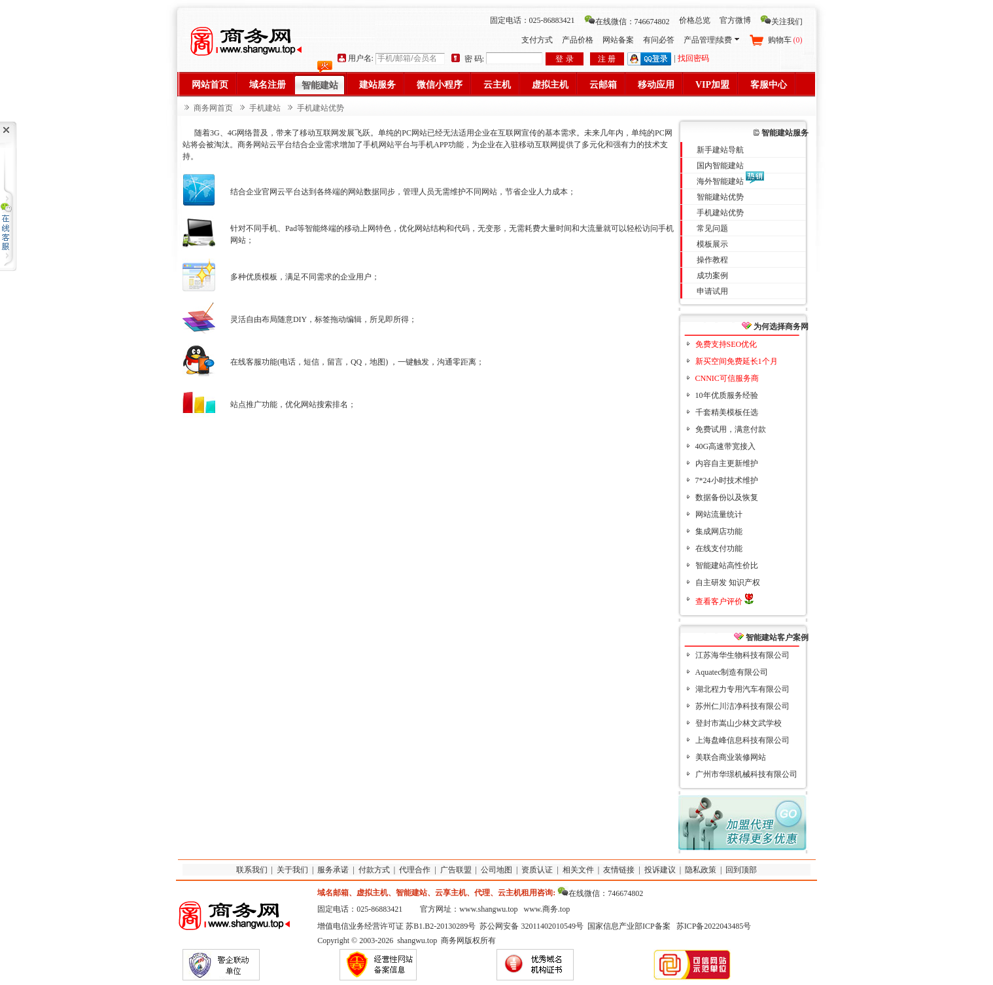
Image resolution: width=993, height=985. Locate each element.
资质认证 (537, 869)
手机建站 (265, 108)
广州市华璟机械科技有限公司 (746, 774)
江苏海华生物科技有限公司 (742, 655)
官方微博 (735, 20)
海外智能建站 (720, 181)
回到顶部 (741, 869)
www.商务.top (547, 909)
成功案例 (712, 275)
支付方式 (537, 40)
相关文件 (578, 869)
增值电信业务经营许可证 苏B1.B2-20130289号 (396, 926)
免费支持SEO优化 (726, 344)
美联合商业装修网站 (730, 757)
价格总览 (694, 20)
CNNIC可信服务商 (727, 378)
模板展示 (712, 244)
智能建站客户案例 (771, 637)
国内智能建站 (720, 165)
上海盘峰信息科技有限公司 (742, 740)
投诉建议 (660, 869)
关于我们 (292, 869)
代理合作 (414, 869)
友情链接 (619, 869)
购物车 (785, 40)
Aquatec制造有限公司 (732, 672)
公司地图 (496, 869)
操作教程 (712, 259)
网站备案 (618, 40)
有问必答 (658, 40)
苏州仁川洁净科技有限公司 (742, 706)
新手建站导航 (720, 149)
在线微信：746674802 (627, 21)
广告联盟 (456, 869)
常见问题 (712, 228)
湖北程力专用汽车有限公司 (742, 689)
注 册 (607, 58)
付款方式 (374, 869)
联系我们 (252, 869)
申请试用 (712, 291)
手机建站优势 (720, 212)
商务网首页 (213, 108)
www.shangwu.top (488, 909)
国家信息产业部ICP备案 (629, 926)
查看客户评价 (724, 601)
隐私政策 (700, 869)
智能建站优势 (720, 197)
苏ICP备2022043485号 (714, 926)
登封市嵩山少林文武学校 (738, 723)
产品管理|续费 (711, 40)
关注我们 (781, 21)
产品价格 (577, 40)
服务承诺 (333, 869)
